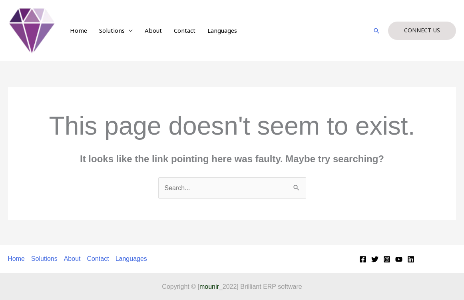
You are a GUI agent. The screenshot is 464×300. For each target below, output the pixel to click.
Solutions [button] (112, 31)
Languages (222, 31)
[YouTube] (398, 259)
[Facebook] (362, 259)
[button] (376, 30)
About (153, 31)
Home (78, 31)
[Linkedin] (410, 259)
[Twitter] (374, 259)
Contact (184, 31)
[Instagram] (386, 259)
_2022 (218, 286)
